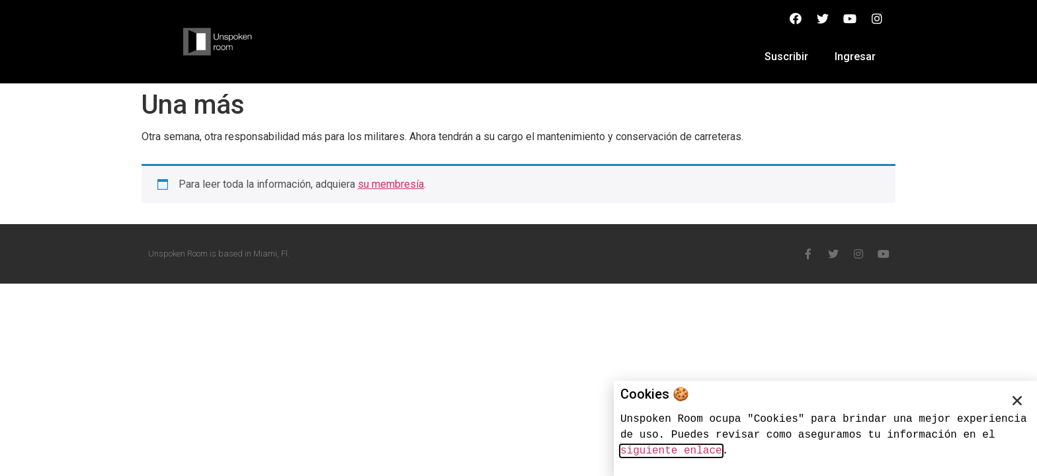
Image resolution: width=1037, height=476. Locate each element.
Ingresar (855, 56)
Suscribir (786, 56)
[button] (1017, 400)
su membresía (391, 184)
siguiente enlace (671, 451)
